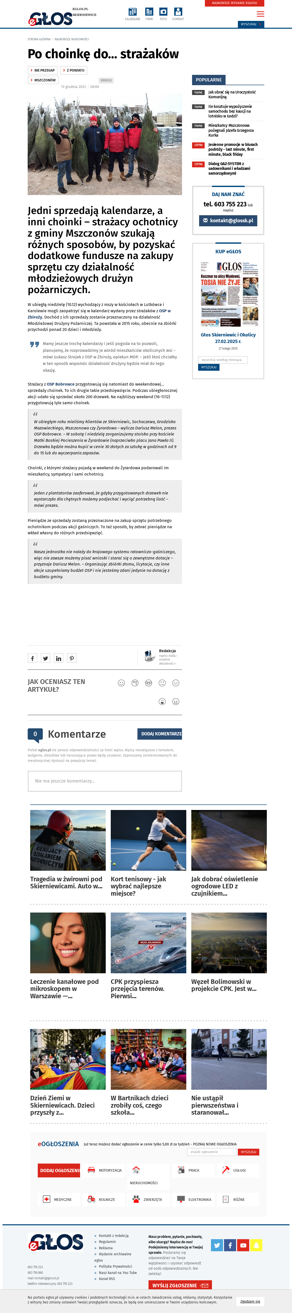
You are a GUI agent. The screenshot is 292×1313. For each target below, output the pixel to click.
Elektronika (193, 1199)
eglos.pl (80, 9)
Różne (232, 1199)
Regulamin (107, 1242)
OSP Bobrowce (61, 384)
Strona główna (39, 39)
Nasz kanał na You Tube (118, 1273)
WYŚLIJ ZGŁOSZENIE (175, 1286)
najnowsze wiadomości (72, 39)
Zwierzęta (146, 1199)
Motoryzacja (103, 1170)
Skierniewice (84, 15)
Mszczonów (43, 80)
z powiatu (73, 70)
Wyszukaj (251, 24)
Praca (187, 1170)
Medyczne (56, 1199)
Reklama (106, 1248)
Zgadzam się (252, 1301)
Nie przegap (43, 70)
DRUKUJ (107, 81)
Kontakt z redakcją (114, 1236)
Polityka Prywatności (115, 1266)
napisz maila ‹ (168, 656)
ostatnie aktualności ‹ (167, 661)
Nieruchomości (144, 1174)
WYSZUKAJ (208, 367)
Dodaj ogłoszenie (60, 1170)
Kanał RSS (107, 1279)
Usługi (233, 1170)
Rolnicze (100, 1199)
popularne (209, 80)
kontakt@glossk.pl (228, 221)
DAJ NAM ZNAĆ (228, 194)
